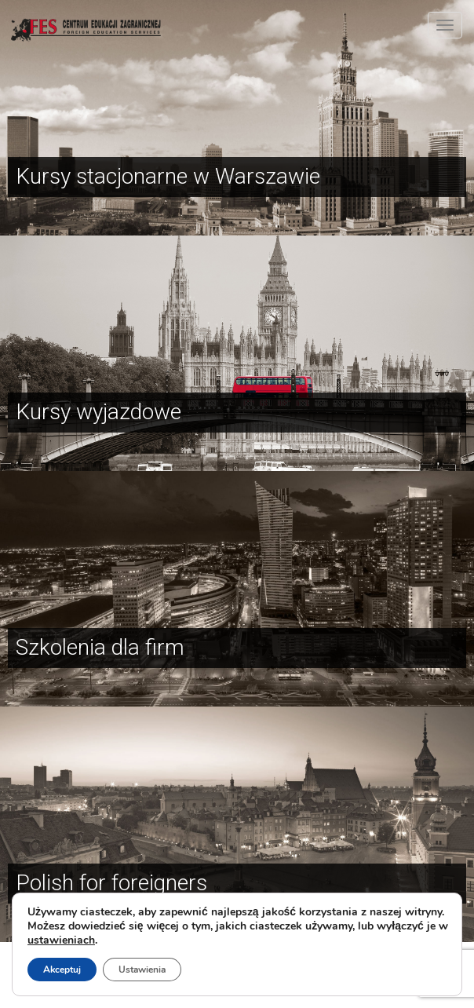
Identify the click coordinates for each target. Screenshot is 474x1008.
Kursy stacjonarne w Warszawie (168, 176)
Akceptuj (62, 969)
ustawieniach (61, 940)
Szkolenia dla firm (100, 647)
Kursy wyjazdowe (98, 412)
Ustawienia (142, 969)
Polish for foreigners (111, 883)
